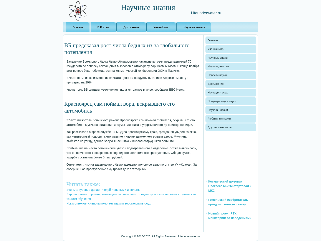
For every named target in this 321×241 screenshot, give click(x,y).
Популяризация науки (222, 101)
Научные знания (194, 27)
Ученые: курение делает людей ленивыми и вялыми (103, 189)
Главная (78, 27)
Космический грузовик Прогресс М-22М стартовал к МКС (229, 186)
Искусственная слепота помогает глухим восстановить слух (108, 203)
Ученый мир (161, 27)
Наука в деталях (218, 66)
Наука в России (218, 109)
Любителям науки (219, 118)
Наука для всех (218, 92)
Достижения (131, 27)
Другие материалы (220, 127)
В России (103, 27)
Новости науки (217, 75)
